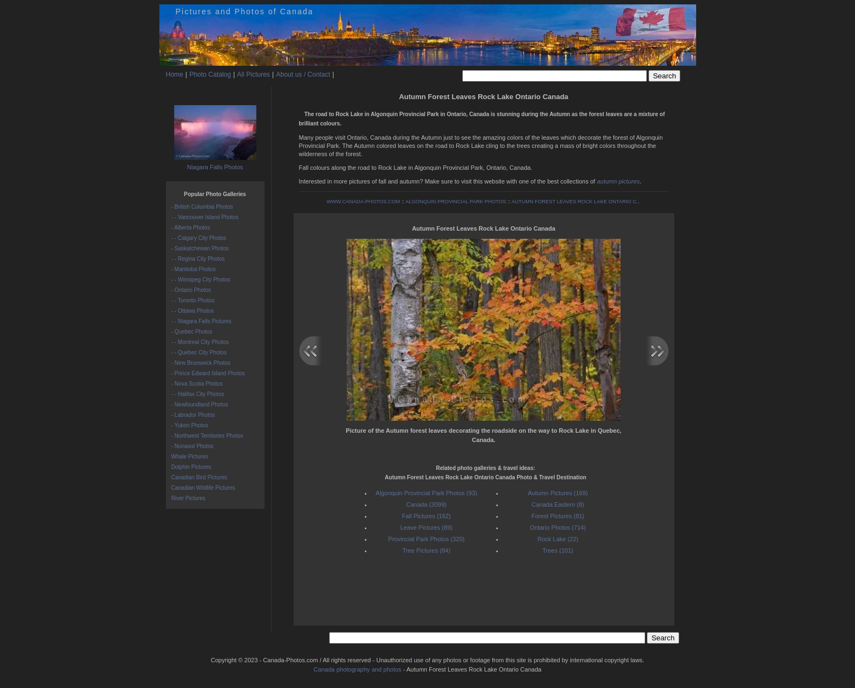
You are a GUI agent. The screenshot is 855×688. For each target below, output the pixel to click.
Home (174, 74)
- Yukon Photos (190, 425)
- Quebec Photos (192, 332)
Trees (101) (557, 550)
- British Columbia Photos (202, 207)
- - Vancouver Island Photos (205, 217)
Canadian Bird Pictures (199, 477)
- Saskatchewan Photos (200, 248)
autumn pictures (618, 181)
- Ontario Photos (191, 290)
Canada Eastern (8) (558, 504)
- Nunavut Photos (192, 446)
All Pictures (253, 74)
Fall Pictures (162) (426, 516)
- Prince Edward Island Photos (208, 373)
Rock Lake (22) (557, 539)
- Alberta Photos (190, 228)
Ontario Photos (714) (558, 527)
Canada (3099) (426, 504)
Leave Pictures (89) (426, 527)
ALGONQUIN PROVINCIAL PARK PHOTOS (455, 201)
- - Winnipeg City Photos (201, 280)
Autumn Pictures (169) (558, 493)
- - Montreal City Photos (200, 342)
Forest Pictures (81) (557, 516)
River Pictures (188, 498)
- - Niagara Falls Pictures (201, 321)
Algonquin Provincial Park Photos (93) (426, 493)
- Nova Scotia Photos (197, 384)
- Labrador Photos (193, 415)
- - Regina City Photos (198, 259)
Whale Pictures (189, 457)
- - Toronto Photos (193, 300)
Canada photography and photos (357, 669)
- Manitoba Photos (193, 269)
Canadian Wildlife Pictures (203, 488)
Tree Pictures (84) (427, 550)
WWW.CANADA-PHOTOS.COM (363, 201)
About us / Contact (303, 74)
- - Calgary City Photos (199, 238)
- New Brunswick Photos (201, 363)
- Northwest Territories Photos (207, 436)
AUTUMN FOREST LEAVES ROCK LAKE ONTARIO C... (576, 201)
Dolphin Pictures (191, 467)
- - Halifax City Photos (198, 394)
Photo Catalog (210, 74)
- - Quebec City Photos (199, 352)
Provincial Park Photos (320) (426, 539)
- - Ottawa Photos (192, 311)
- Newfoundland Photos (199, 405)
